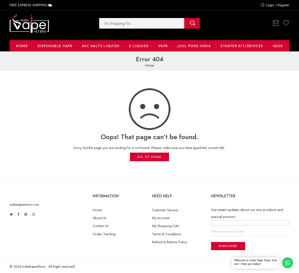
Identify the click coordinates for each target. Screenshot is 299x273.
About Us (99, 217)
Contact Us (101, 225)
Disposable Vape (55, 45)
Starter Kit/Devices (241, 45)
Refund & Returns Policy (169, 241)
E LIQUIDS (139, 45)
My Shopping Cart (165, 225)
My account (160, 217)
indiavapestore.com (24, 204)
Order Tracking (104, 233)
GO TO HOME (149, 157)
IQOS (278, 45)
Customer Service (165, 209)
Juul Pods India (194, 45)
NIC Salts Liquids (101, 45)
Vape (163, 45)
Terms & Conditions (166, 233)
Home (22, 45)
